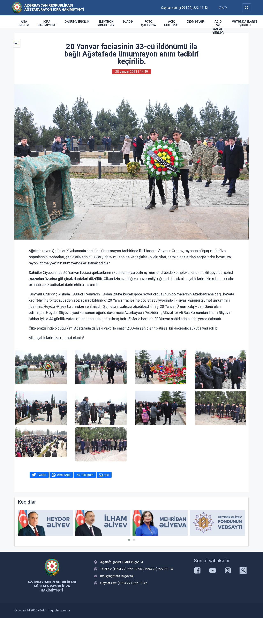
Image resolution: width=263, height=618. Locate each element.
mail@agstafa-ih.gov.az (117, 576)
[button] (129, 540)
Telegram (87, 474)
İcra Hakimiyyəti (46, 23)
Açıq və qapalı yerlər (218, 27)
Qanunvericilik (77, 21)
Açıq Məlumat (171, 23)
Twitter (41, 474)
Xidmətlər (195, 21)
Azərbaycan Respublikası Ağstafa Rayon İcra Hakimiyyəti (54, 7)
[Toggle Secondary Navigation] (16, 43)
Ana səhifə (23, 23)
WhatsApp (63, 474)
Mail (106, 474)
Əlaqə (128, 21)
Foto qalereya (148, 23)
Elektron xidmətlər (105, 23)
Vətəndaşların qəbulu (244, 23)
